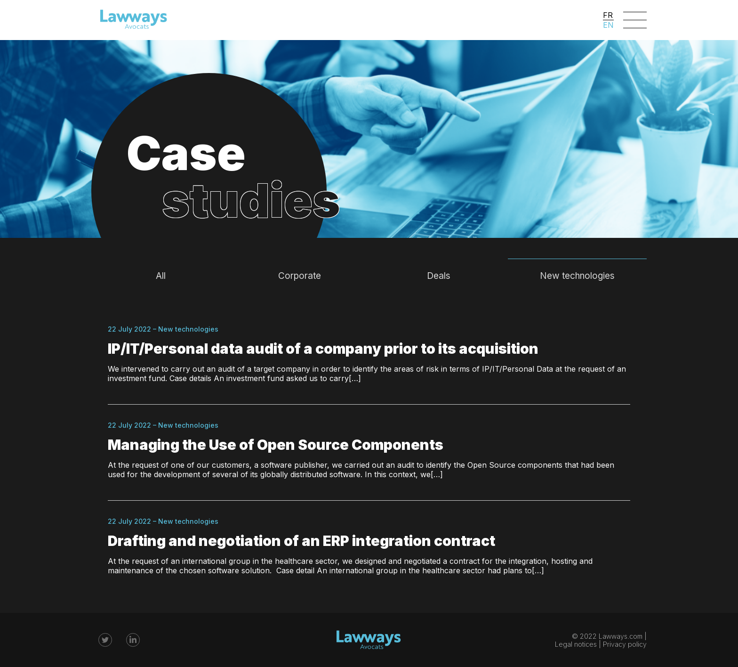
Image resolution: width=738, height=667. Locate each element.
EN (608, 25)
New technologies (577, 275)
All (161, 275)
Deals (438, 275)
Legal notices (576, 644)
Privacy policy (625, 644)
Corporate (299, 275)
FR (608, 15)
